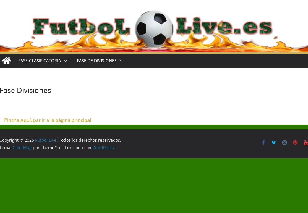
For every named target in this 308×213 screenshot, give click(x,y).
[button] (64, 61)
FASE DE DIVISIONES (97, 60)
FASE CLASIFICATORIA (39, 60)
